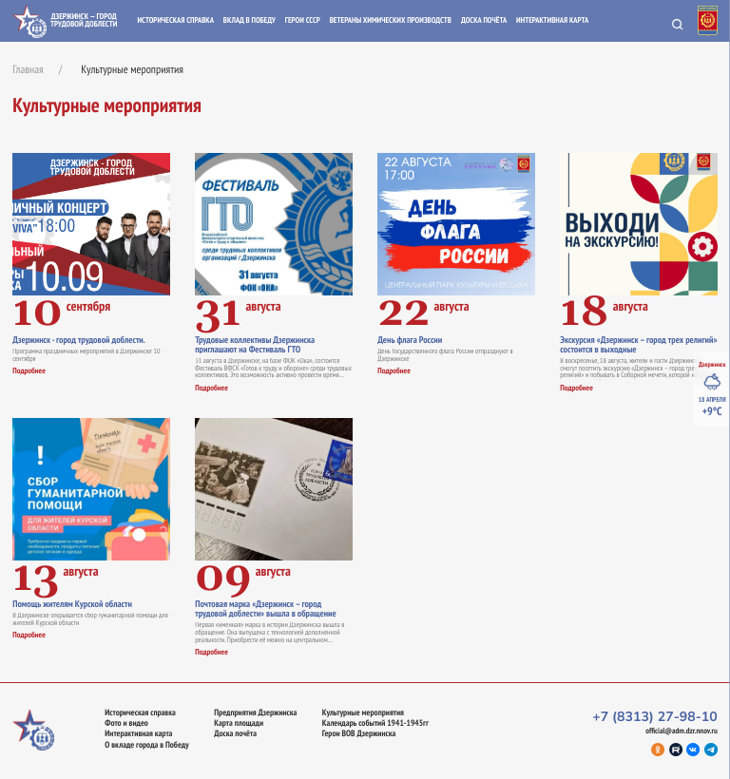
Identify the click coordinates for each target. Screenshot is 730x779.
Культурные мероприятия (363, 713)
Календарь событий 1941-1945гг (375, 723)
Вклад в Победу (249, 21)
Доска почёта (484, 21)
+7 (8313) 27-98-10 (655, 717)
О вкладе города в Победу (146, 745)
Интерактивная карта (552, 21)
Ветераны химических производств (390, 21)
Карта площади (238, 723)
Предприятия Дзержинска (255, 713)
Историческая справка (175, 21)
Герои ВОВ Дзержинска (358, 734)
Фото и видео (126, 723)
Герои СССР (302, 21)
